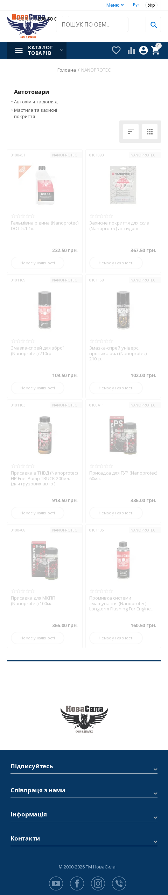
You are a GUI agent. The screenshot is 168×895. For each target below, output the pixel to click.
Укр (151, 5)
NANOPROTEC (64, 155)
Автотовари (31, 92)
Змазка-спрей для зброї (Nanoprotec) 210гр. (37, 350)
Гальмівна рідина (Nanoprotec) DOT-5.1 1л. (44, 225)
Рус (136, 5)
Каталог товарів (40, 50)
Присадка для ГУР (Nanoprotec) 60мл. (123, 475)
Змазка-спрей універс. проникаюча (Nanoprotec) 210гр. (118, 353)
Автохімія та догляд (35, 101)
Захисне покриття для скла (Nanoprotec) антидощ (119, 225)
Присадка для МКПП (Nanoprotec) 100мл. (33, 600)
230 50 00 (38, 19)
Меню (113, 5)
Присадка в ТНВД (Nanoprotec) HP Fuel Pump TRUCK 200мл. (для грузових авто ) (44, 478)
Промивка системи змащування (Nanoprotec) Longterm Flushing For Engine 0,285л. (120, 603)
